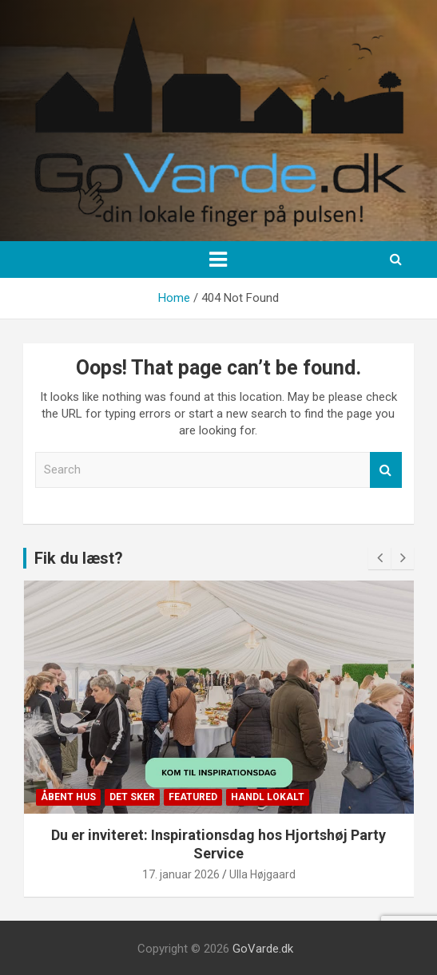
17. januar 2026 (181, 874)
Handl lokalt (267, 797)
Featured (193, 797)
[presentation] (379, 558)
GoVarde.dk (262, 948)
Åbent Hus (68, 797)
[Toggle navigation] (218, 259)
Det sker (132, 797)
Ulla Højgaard (262, 874)
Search (386, 470)
